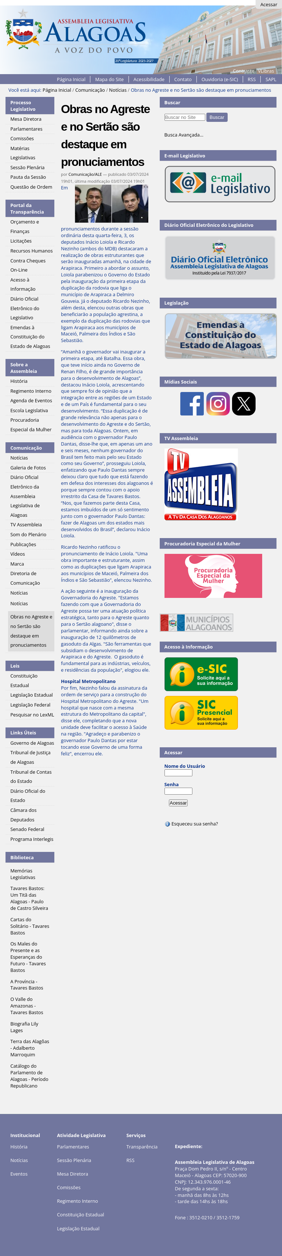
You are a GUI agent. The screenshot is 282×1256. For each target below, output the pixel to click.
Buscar (172, 102)
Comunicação (90, 90)
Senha (171, 784)
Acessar (268, 4)
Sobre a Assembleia (23, 367)
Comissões (68, 1187)
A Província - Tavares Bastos (26, 984)
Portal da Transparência (27, 208)
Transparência (142, 1146)
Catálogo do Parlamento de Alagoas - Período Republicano (29, 1076)
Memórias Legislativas (22, 874)
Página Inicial (71, 79)
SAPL (270, 79)
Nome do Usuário (184, 766)
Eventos (19, 1173)
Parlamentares (73, 1146)
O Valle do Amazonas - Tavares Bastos (26, 1006)
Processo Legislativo (23, 105)
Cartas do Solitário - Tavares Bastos (29, 926)
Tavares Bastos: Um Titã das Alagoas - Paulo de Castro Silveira (29, 898)
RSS (252, 79)
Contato (183, 79)
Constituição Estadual (80, 1214)
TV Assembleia (181, 438)
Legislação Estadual (78, 1228)
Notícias (118, 90)
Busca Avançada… (183, 134)
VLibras (266, 71)
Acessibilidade (149, 79)
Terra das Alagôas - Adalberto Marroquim (29, 1048)
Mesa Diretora (72, 1173)
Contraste (243, 71)
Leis (14, 666)
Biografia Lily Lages (24, 1027)
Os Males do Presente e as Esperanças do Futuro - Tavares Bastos (28, 956)
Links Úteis (23, 732)
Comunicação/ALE (85, 174)
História (19, 1146)
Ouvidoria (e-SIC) (220, 79)
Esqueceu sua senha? (191, 823)
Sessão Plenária (74, 1160)
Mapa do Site (109, 79)
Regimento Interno (77, 1201)
